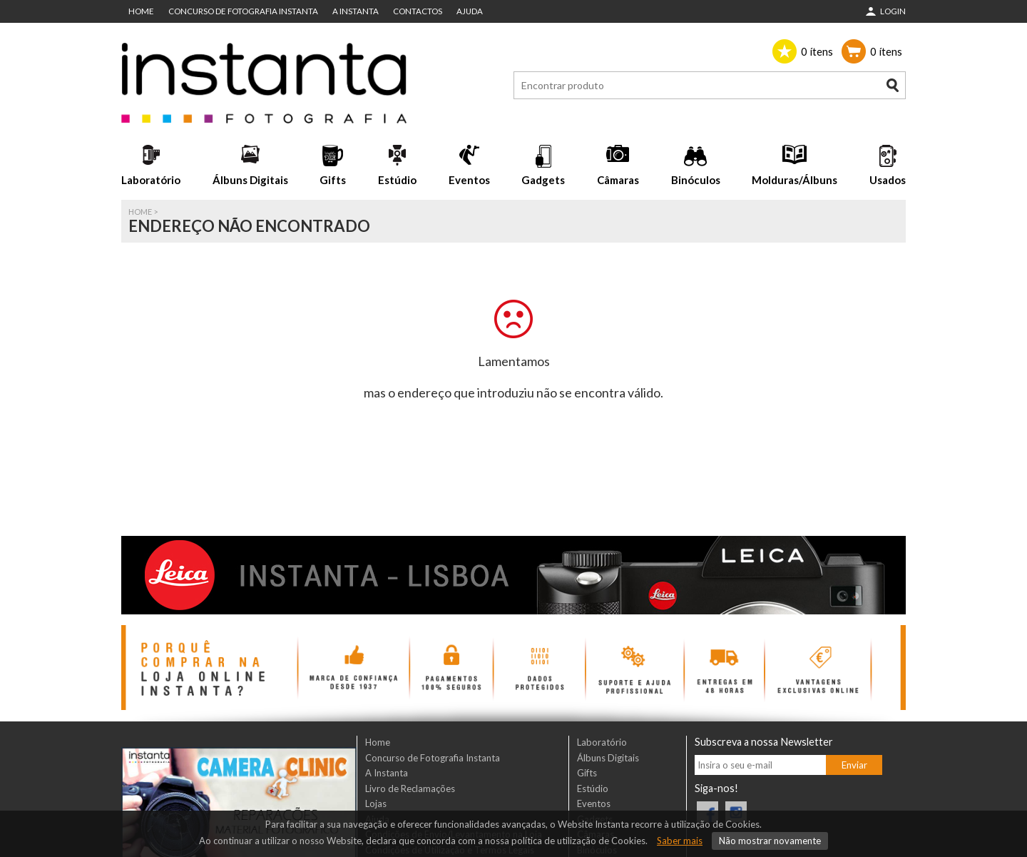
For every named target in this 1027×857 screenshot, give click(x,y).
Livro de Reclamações (410, 788)
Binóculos (695, 179)
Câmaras (618, 179)
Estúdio (397, 179)
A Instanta (355, 11)
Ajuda (469, 11)
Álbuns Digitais (250, 179)
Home (141, 11)
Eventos (469, 179)
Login (893, 11)
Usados (887, 179)
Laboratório (150, 179)
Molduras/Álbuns (794, 179)
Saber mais (679, 840)
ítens (817, 51)
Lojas (376, 803)
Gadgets (543, 179)
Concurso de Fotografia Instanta (243, 11)
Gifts (333, 179)
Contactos (417, 11)
